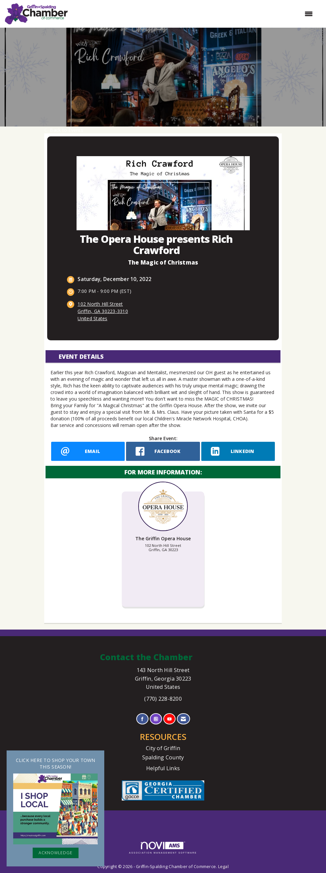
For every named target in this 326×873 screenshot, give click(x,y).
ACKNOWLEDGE (56, 853)
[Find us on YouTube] (169, 719)
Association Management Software (163, 848)
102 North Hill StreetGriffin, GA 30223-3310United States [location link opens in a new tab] (103, 311)
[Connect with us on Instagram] (156, 719)
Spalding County (163, 757)
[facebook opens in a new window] (163, 451)
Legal (223, 866)
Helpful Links (163, 768)
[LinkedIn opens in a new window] (238, 451)
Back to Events (63, 130)
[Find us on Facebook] (142, 719)
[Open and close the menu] (193, 13)
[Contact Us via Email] (183, 719)
